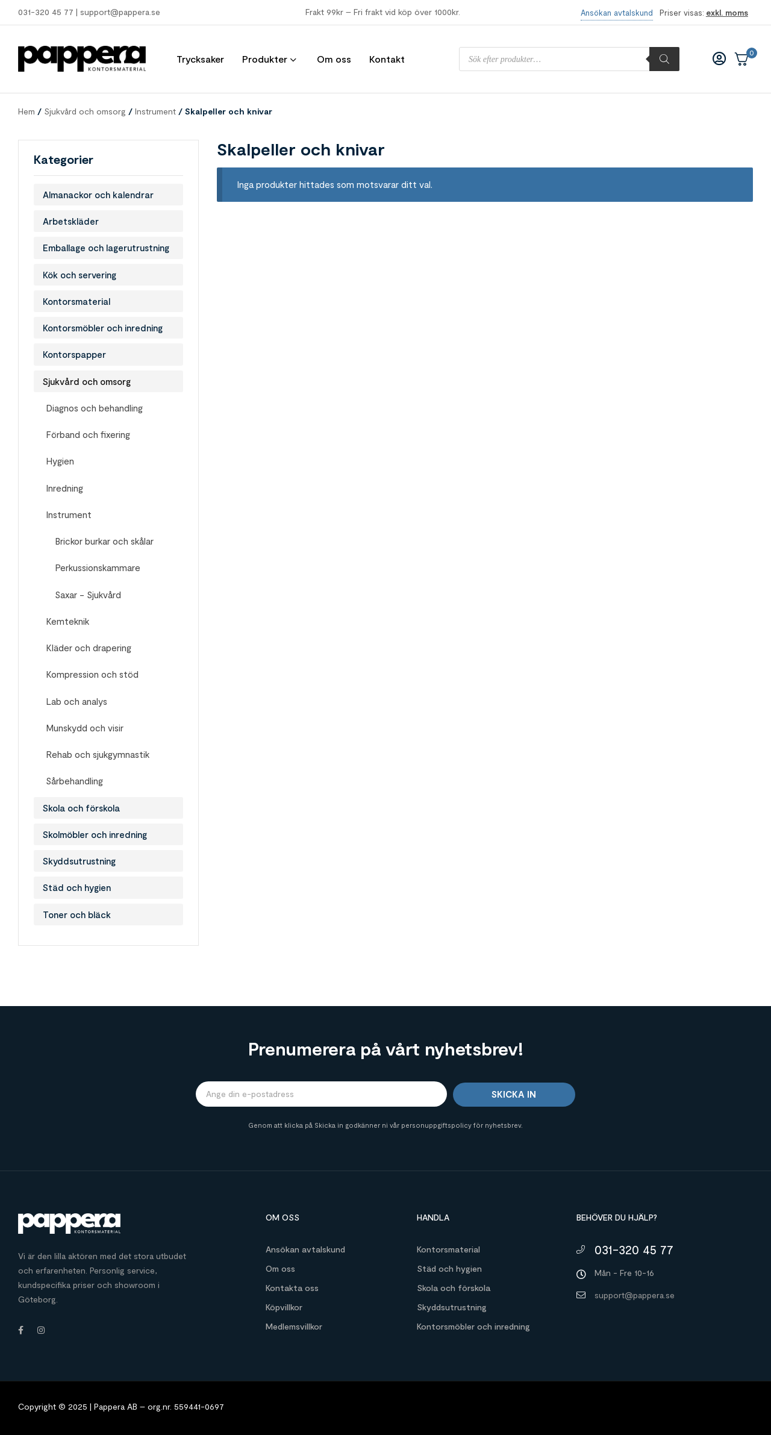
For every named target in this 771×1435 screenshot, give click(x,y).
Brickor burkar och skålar (104, 541)
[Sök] (664, 59)
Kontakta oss (292, 1288)
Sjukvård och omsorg (85, 111)
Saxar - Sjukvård (88, 594)
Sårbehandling (74, 780)
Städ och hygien (77, 887)
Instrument (155, 111)
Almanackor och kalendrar (98, 194)
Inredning (64, 488)
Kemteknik (67, 621)
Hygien (60, 460)
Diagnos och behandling (94, 407)
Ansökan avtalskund (305, 1249)
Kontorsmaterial (76, 301)
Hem (26, 111)
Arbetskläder (71, 221)
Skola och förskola (81, 807)
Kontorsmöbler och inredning (103, 327)
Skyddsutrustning (79, 860)
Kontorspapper (74, 354)
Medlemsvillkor (294, 1326)
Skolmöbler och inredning (95, 834)
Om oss (280, 1268)
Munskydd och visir (84, 727)
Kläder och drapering (88, 647)
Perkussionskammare (97, 567)
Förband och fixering (88, 434)
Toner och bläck (77, 914)
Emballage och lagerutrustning (106, 247)
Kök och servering (79, 274)
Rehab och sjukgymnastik (97, 754)
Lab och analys (76, 701)
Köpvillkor (284, 1307)
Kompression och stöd (92, 674)
